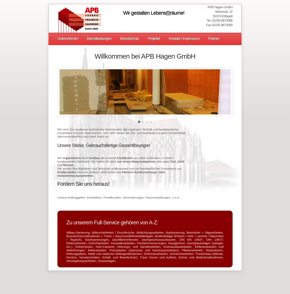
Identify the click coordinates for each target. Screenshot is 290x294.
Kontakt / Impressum (184, 38)
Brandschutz (129, 38)
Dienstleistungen (99, 38)
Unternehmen (67, 38)
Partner (213, 38)
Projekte (154, 38)
